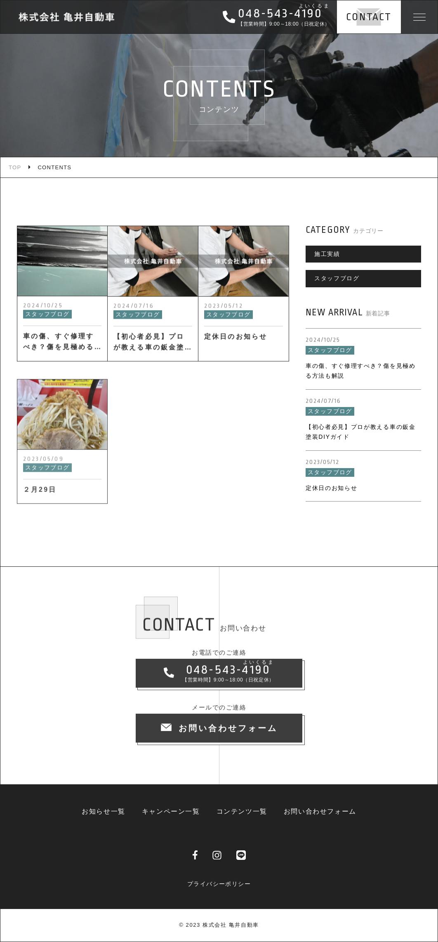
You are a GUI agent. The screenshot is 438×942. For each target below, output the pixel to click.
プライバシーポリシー (219, 883)
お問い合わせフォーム (320, 811)
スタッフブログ (337, 278)
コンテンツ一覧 (242, 811)
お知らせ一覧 (103, 811)
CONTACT (369, 17)
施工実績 (327, 254)
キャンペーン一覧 (171, 811)
